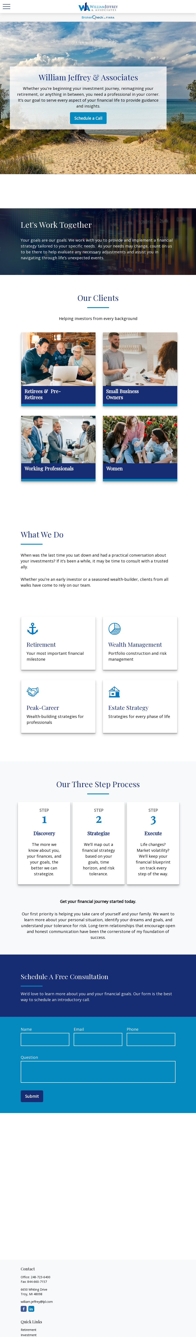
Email (79, 1029)
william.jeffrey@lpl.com (37, 1302)
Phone (132, 1029)
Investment (29, 1335)
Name (26, 1029)
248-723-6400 (40, 1277)
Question (29, 1057)
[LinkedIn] (31, 1309)
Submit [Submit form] (32, 1096)
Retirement (28, 1330)
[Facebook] (24, 1309)
